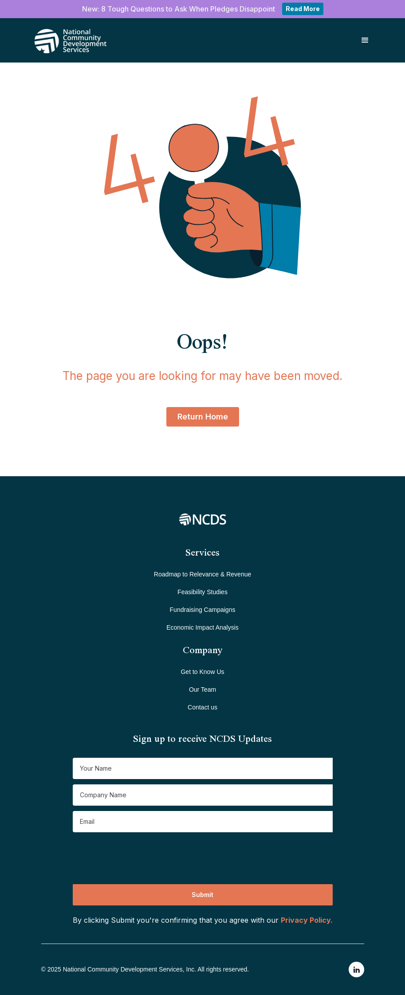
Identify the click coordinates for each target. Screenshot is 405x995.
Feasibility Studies (202, 591)
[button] (365, 40)
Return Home (202, 416)
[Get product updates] (203, 768)
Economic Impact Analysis (202, 627)
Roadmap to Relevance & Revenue (202, 574)
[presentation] (140, 855)
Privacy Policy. (307, 920)
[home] (58, 40)
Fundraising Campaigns (203, 609)
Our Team (202, 689)
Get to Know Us (202, 671)
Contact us (202, 707)
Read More (303, 8)
